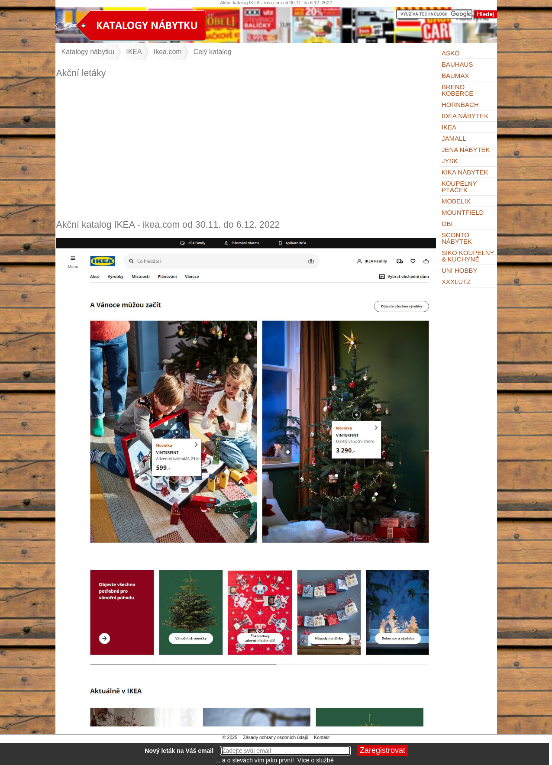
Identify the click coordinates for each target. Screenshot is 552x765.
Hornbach (460, 104)
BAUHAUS (457, 64)
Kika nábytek (465, 172)
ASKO (451, 53)
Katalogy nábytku (88, 51)
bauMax (455, 75)
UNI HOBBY (460, 270)
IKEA (449, 127)
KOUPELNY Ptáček (459, 187)
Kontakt (321, 737)
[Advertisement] (246, 149)
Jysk (450, 161)
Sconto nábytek (457, 238)
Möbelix (456, 201)
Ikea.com (168, 51)
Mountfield (463, 212)
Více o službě (315, 760)
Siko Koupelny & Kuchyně (468, 256)
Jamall (454, 138)
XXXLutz (456, 281)
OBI (447, 223)
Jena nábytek (466, 149)
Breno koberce (457, 90)
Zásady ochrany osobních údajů (275, 737)
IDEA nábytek (465, 115)
